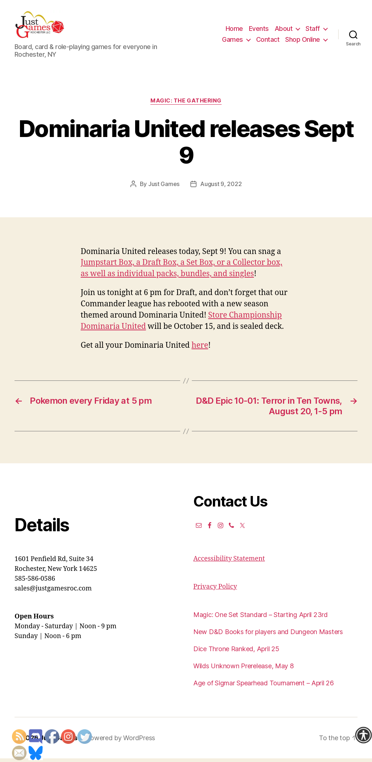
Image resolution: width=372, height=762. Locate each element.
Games (232, 41)
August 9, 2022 (221, 187)
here (199, 349)
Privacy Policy (215, 590)
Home (234, 30)
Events (259, 30)
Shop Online (302, 41)
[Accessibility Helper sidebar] (363, 735)
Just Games (163, 187)
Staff (313, 30)
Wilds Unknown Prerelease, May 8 (243, 669)
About (284, 30)
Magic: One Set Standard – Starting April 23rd (260, 618)
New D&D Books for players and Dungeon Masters (268, 635)
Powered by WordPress (120, 741)
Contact (268, 41)
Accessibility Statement (229, 562)
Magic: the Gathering (186, 104)
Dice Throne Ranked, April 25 (236, 652)
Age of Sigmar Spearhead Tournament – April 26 (263, 686)
